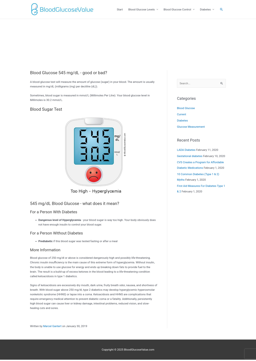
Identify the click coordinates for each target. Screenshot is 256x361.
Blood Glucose (186, 108)
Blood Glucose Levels (141, 9)
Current (181, 114)
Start (120, 9)
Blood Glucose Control (177, 9)
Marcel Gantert (52, 326)
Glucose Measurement (191, 126)
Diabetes (205, 9)
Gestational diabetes (189, 156)
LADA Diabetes (186, 149)
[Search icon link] (221, 9)
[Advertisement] (128, 43)
